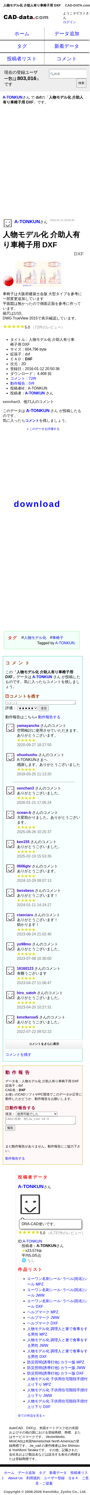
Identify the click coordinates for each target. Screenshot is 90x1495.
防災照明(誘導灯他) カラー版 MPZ (55, 1364)
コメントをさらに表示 (44, 1044)
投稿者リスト (22, 58)
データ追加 (66, 33)
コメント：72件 (23, 378)
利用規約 (33, 1479)
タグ (22, 46)
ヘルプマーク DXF (42, 1325)
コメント (67, 58)
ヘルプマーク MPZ (42, 1313)
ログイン (69, 22)
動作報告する (49, 717)
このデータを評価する (44, 429)
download (37, 504)
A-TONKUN (64, 643)
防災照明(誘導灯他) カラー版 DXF (55, 1375)
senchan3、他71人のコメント (28, 402)
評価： (22, 708)
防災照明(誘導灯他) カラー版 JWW (56, 1369)
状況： (31, 1114)
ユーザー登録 (54, 1479)
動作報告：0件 (22, 383)
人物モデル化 (35, 638)
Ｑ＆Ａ (73, 1479)
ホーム (22, 33)
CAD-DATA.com (77, 5)
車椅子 (57, 638)
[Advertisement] (45, 168)
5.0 (34, 327)
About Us (15, 1479)
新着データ (66, 46)
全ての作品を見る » (31, 1417)
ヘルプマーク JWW (43, 1319)
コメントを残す (18, 1055)
